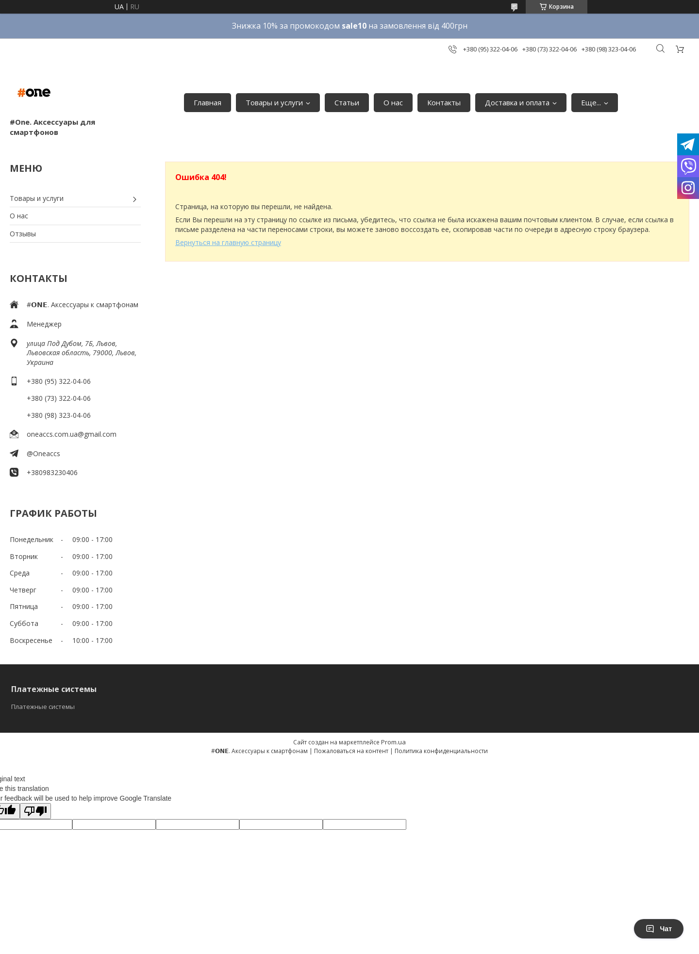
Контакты (444, 102)
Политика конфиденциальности (441, 751)
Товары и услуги (274, 102)
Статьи (346, 102)
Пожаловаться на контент (351, 751)
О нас (393, 102)
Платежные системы (43, 706)
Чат (659, 928)
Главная (207, 102)
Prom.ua (393, 742)
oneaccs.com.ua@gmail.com (71, 434)
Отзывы (23, 233)
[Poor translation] (35, 811)
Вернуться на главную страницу (228, 242)
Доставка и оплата (517, 102)
